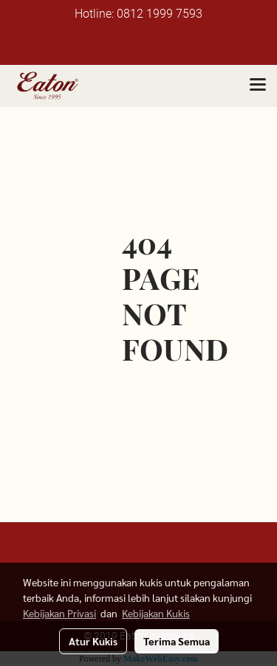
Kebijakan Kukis (156, 613)
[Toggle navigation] (258, 85)
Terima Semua (176, 641)
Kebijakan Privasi (59, 613)
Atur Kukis (93, 641)
